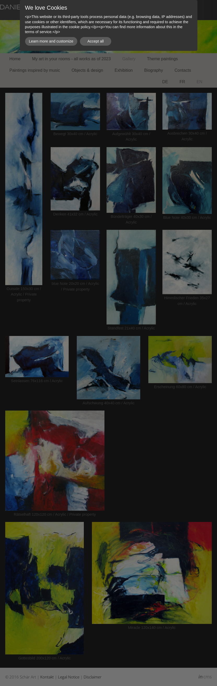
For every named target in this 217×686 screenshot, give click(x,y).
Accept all (95, 41)
